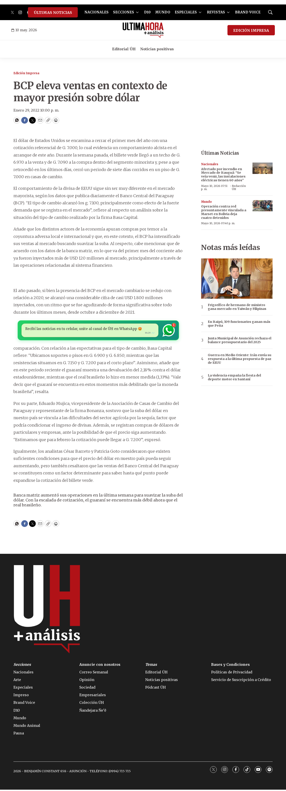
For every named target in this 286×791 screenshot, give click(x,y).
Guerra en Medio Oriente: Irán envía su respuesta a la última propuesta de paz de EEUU (239, 358)
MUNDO (162, 12)
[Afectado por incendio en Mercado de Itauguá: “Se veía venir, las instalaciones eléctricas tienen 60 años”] (262, 168)
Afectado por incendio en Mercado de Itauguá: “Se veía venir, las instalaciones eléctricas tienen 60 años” (223, 174)
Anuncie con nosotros (99, 666)
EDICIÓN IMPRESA (251, 30)
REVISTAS (216, 12)
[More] (137, 12)
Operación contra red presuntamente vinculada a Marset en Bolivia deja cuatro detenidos (223, 212)
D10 (147, 12)
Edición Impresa (26, 73)
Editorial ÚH (124, 49)
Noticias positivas (157, 49)
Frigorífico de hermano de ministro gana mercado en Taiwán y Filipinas (237, 307)
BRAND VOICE (248, 12)
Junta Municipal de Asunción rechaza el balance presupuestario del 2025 (239, 340)
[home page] (143, 30)
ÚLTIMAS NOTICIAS (53, 12)
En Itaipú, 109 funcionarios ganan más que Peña (239, 324)
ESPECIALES (186, 12)
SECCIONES (123, 12)
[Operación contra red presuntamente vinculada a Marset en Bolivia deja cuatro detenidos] (262, 205)
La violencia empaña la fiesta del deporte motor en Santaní (234, 377)
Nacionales (209, 164)
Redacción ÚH (239, 187)
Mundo (206, 202)
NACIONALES (96, 12)
